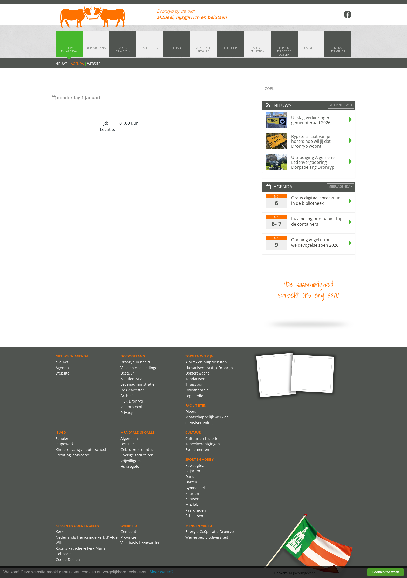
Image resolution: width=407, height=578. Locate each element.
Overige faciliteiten (136, 455)
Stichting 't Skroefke (73, 455)
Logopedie (194, 395)
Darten (191, 482)
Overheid (128, 525)
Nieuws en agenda (72, 356)
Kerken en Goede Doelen (77, 525)
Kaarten (192, 493)
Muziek (191, 504)
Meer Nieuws (340, 105)
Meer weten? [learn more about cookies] (162, 572)
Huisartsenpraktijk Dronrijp (209, 367)
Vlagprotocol (131, 406)
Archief (126, 395)
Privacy (126, 412)
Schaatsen (194, 515)
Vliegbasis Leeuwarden (140, 542)
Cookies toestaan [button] (385, 572)
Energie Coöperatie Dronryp (209, 531)
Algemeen (129, 438)
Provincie (128, 537)
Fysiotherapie (197, 389)
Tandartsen (195, 378)
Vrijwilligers (130, 460)
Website (93, 63)
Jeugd (61, 432)
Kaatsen (192, 498)
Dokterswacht (197, 373)
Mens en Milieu (198, 525)
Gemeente (129, 531)
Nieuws (61, 63)
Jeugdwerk (65, 443)
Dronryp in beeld (135, 362)
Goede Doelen (68, 559)
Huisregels (129, 466)
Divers (190, 411)
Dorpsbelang (132, 356)
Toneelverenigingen (202, 443)
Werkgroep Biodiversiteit (206, 537)
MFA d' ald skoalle (137, 432)
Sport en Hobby (199, 459)
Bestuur (127, 373)
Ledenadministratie (137, 384)
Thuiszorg (193, 384)
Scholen (62, 438)
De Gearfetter (132, 389)
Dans (189, 476)
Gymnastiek (195, 487)
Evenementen (197, 449)
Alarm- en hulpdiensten (206, 362)
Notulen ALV (131, 378)
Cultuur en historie (201, 438)
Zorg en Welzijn (199, 356)
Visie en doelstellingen (140, 367)
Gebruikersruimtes (136, 449)
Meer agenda (340, 186)
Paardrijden (195, 510)
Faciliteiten (195, 405)
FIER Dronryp (131, 401)
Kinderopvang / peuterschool (81, 449)
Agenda (77, 63)
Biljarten (192, 470)
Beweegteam (196, 465)
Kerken (62, 531)
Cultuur (193, 432)
